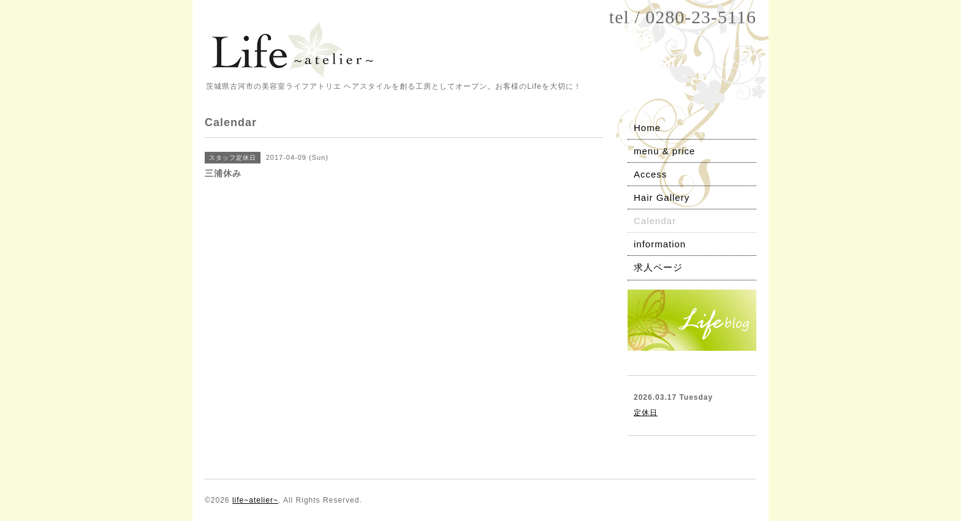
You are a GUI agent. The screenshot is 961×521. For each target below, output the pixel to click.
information (660, 244)
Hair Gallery (661, 197)
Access (650, 174)
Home (647, 127)
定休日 (646, 412)
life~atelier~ (255, 500)
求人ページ (658, 267)
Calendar (655, 221)
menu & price (664, 151)
